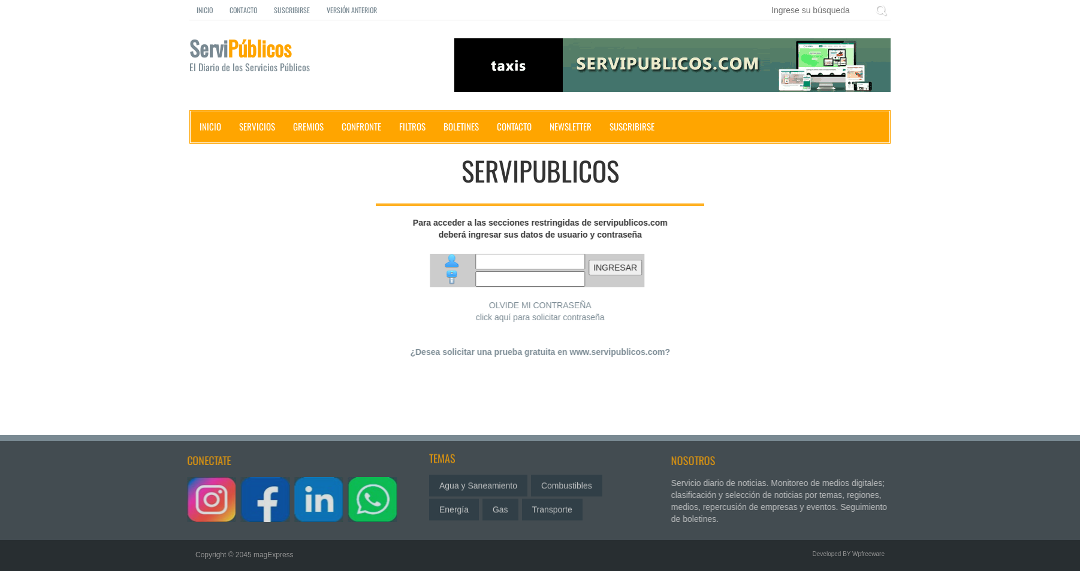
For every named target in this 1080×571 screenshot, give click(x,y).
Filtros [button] (412, 126)
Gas (500, 506)
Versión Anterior (352, 10)
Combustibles (566, 482)
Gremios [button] (308, 126)
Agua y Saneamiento (478, 482)
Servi (261, 57)
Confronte (361, 126)
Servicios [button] (257, 126)
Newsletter (571, 126)
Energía (454, 506)
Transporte (552, 506)
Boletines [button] (461, 126)
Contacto (243, 10)
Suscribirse (292, 10)
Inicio (205, 10)
